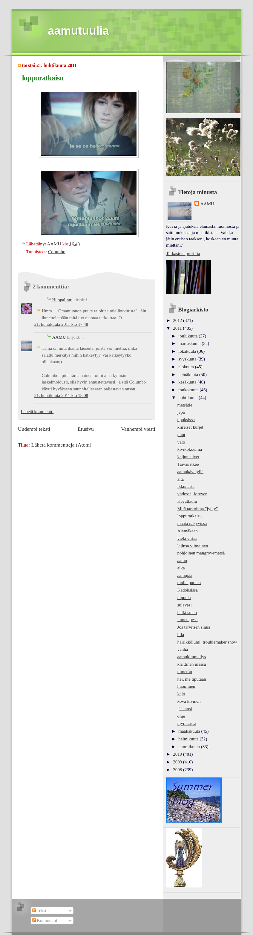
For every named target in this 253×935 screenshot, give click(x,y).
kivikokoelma (189, 449)
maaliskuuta (189, 731)
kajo (181, 693)
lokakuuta (187, 351)
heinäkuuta (188, 374)
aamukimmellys (191, 656)
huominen (186, 686)
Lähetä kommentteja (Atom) (61, 445)
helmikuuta (189, 739)
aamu (182, 560)
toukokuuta (189, 389)
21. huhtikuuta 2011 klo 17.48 (61, 324)
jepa (181, 412)
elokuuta (186, 366)
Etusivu (86, 429)
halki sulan (187, 612)
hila (180, 634)
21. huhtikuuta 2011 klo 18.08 (61, 395)
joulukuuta (188, 336)
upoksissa (186, 419)
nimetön (184, 671)
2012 (178, 320)
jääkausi (184, 708)
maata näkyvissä (192, 523)
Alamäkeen (187, 530)
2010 (178, 754)
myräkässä (186, 723)
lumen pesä (187, 619)
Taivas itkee (188, 464)
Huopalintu (62, 299)
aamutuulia (78, 30)
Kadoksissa (187, 590)
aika (181, 568)
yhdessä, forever (192, 493)
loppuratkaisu (189, 516)
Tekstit (40, 910)
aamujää (184, 575)
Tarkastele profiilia (183, 253)
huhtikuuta (188, 397)
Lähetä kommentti (37, 411)
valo (181, 442)
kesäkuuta (187, 382)
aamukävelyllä (190, 471)
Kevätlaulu (187, 501)
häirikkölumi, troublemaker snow (207, 642)
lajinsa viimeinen (192, 545)
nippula (184, 597)
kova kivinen (189, 701)
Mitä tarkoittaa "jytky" (197, 508)
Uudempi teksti (34, 429)
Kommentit (44, 920)
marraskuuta (190, 343)
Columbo (56, 251)
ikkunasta (186, 486)
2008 (178, 769)
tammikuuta (189, 746)
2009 (178, 762)
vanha (182, 649)
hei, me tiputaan (191, 679)
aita (180, 479)
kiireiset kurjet (190, 427)
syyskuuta (187, 359)
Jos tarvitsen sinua (193, 627)
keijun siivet (188, 456)
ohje (181, 716)
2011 (178, 328)
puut (181, 434)
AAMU (59, 337)
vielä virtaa (187, 538)
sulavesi (184, 605)
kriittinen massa (191, 664)
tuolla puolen (189, 582)
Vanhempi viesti (138, 429)
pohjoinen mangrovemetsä (201, 553)
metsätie (184, 405)
